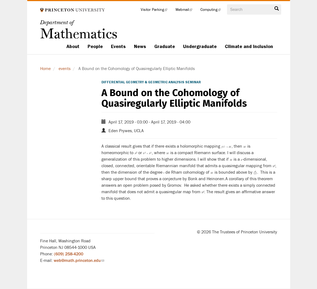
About (72, 46)
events (65, 68)
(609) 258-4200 (68, 254)
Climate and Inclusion (249, 46)
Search (276, 9)
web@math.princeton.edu (79, 260)
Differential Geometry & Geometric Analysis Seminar (151, 82)
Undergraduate (200, 46)
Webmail (185, 10)
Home (45, 68)
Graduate (164, 46)
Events (118, 46)
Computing (212, 10)
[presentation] (226, 146)
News (140, 46)
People (95, 46)
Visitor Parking (156, 10)
